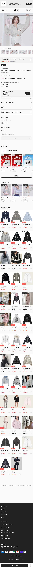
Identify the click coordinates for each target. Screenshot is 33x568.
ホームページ (3, 485)
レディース (4, 506)
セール (3, 517)
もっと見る (16, 175)
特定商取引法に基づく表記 (7, 533)
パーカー (10, 120)
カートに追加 (14, 565)
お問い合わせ (4, 134)
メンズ (3, 509)
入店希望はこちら (5, 538)
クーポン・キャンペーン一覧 (6, 97)
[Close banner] (1, 1)
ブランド (3, 512)
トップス (3, 120)
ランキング (4, 514)
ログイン (11, 82)
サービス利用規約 (5, 527)
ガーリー (3, 125)
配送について (11, 134)
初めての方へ (4, 521)
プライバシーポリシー (6, 524)
